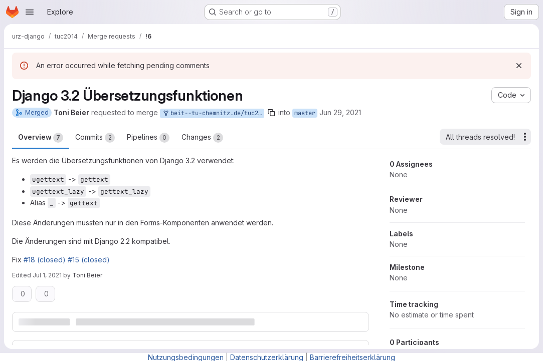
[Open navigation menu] (30, 12)
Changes (202, 138)
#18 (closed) (45, 259)
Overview (40, 138)
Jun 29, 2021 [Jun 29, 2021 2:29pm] (340, 112)
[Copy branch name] (271, 113)
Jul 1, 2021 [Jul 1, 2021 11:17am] (47, 275)
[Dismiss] (519, 66)
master (304, 113)
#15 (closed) (89, 259)
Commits (95, 138)
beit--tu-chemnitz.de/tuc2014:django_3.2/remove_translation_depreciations (213, 113)
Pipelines (148, 138)
